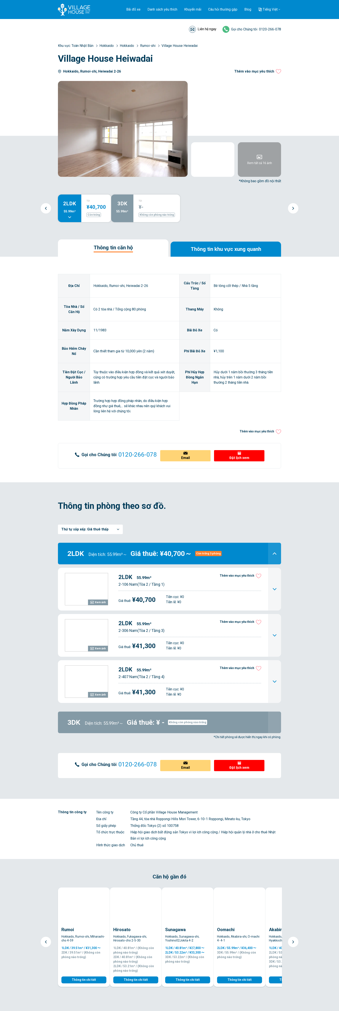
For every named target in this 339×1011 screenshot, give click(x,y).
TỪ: (88, 201)
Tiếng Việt (270, 9)
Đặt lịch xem (239, 458)
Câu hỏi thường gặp (222, 9)
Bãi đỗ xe (133, 9)
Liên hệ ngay (207, 29)
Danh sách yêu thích (162, 9)
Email (185, 458)
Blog (247, 9)
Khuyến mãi (192, 9)
